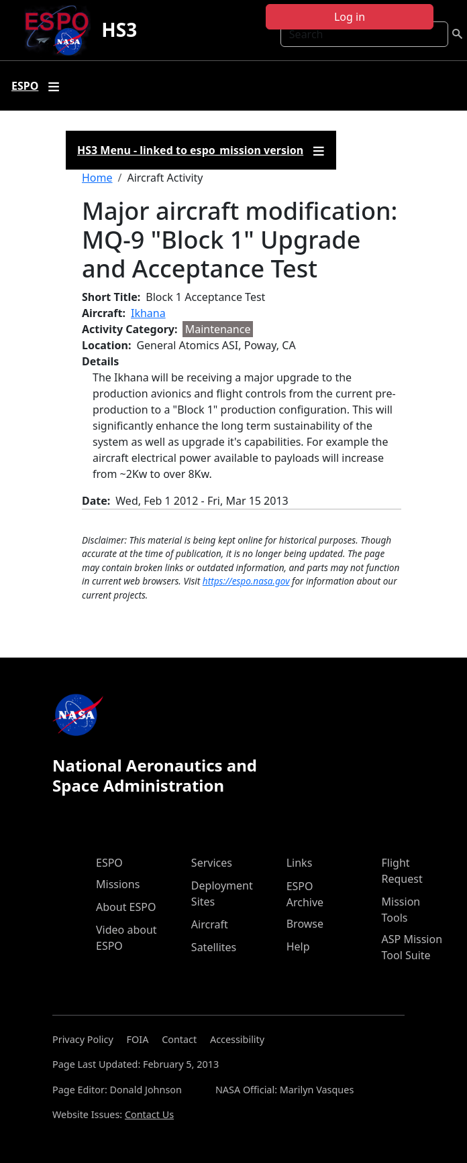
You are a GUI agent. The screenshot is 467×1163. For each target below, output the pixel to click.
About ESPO (126, 907)
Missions (118, 884)
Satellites (213, 947)
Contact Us (149, 1114)
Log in (349, 16)
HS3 (119, 29)
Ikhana (148, 313)
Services (211, 862)
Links (300, 862)
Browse (305, 923)
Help (298, 946)
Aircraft (209, 924)
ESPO (109, 862)
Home (97, 177)
